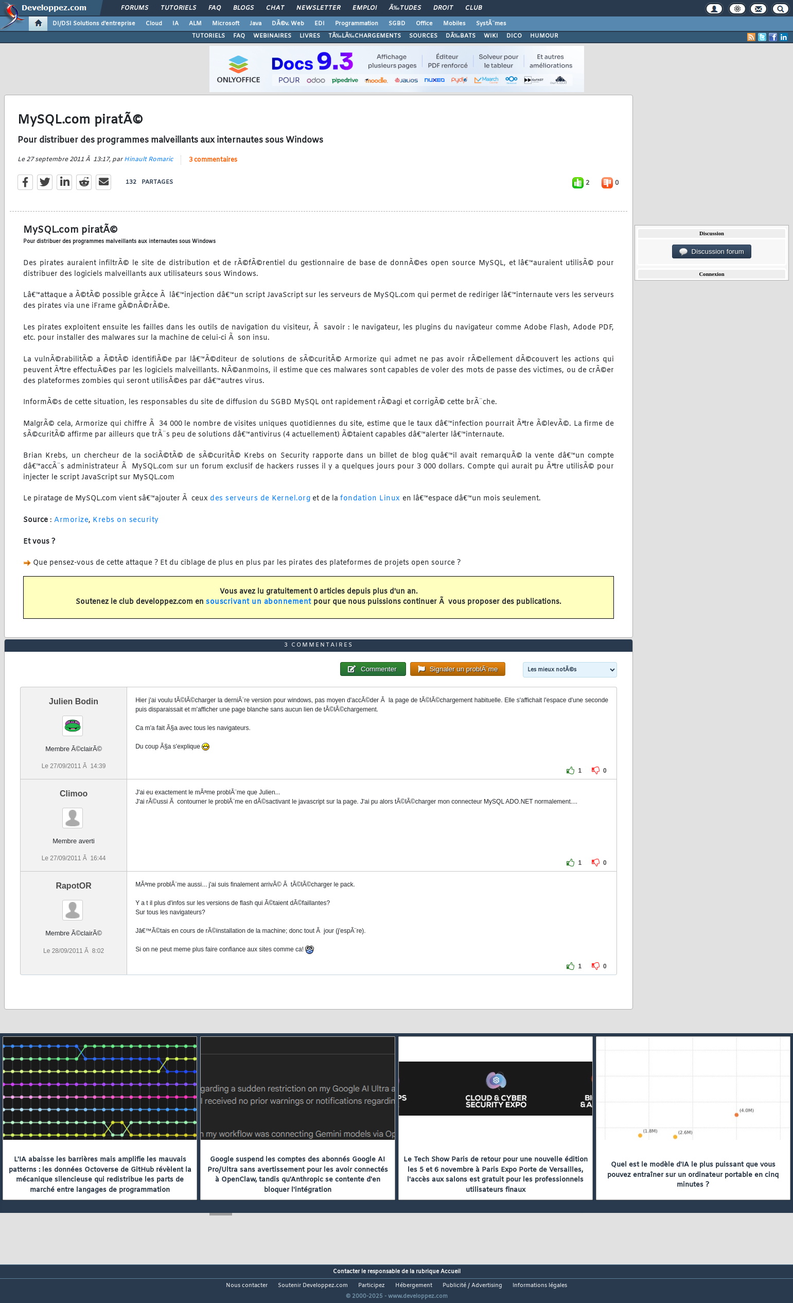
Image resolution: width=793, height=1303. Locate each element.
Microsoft (225, 23)
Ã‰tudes (405, 8)
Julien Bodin (73, 720)
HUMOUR (544, 36)
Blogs (243, 8)
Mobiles (454, 23)
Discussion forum (711, 252)
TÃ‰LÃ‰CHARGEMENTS (364, 36)
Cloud (154, 23)
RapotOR (73, 905)
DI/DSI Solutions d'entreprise (93, 23)
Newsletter (318, 8)
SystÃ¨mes (491, 23)
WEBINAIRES (272, 36)
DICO (514, 36)
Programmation (356, 23)
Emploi (364, 8)
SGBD (397, 23)
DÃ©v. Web (288, 23)
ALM (195, 23)
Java (255, 23)
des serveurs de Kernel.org (260, 505)
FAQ (214, 8)
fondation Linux (370, 505)
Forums (134, 8)
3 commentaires (213, 166)
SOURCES (423, 36)
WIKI (491, 36)
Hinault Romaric (148, 166)
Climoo (73, 813)
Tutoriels (178, 8)
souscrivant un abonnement (258, 609)
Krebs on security (126, 526)
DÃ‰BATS (460, 36)
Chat (275, 8)
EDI (319, 23)
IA (175, 23)
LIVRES (309, 36)
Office (424, 23)
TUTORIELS (208, 36)
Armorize (71, 526)
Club (473, 8)
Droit (443, 8)
